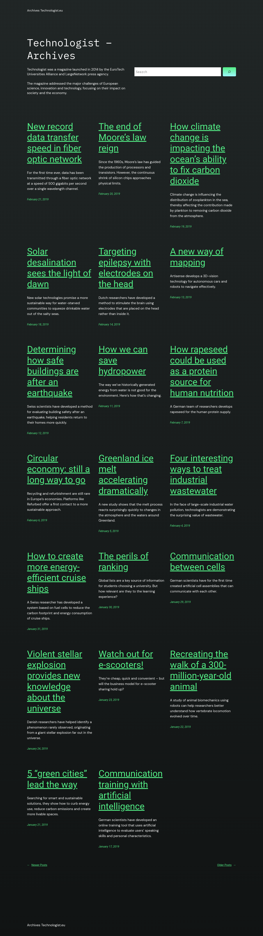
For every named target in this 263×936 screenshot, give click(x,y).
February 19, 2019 (181, 226)
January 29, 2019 (180, 602)
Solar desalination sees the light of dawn (59, 267)
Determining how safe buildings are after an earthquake (53, 371)
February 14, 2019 (109, 324)
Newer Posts (37, 865)
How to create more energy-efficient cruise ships (56, 572)
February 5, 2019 (109, 531)
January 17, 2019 (109, 846)
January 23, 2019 (109, 700)
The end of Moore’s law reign (122, 137)
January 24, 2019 (37, 748)
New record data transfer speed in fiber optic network (54, 142)
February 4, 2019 (180, 525)
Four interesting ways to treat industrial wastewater (201, 474)
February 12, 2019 (38, 433)
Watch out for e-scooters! (126, 659)
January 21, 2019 (37, 824)
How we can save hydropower (123, 360)
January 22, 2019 (180, 727)
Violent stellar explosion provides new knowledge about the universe (54, 681)
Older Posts (226, 865)
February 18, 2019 (38, 324)
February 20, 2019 (109, 193)
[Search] (229, 71)
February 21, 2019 (38, 199)
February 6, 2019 (37, 520)
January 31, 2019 (37, 629)
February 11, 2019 (109, 406)
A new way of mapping (196, 257)
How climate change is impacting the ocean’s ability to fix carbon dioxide (198, 153)
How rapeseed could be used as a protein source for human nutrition (202, 371)
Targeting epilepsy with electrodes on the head (126, 267)
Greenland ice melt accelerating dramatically (126, 474)
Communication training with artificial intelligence (131, 789)
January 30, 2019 (109, 607)
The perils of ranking (123, 561)
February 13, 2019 (181, 297)
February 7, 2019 (180, 422)
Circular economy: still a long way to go (58, 469)
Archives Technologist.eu (45, 10)
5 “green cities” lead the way (57, 779)
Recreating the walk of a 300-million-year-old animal (200, 670)
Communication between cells (202, 561)
